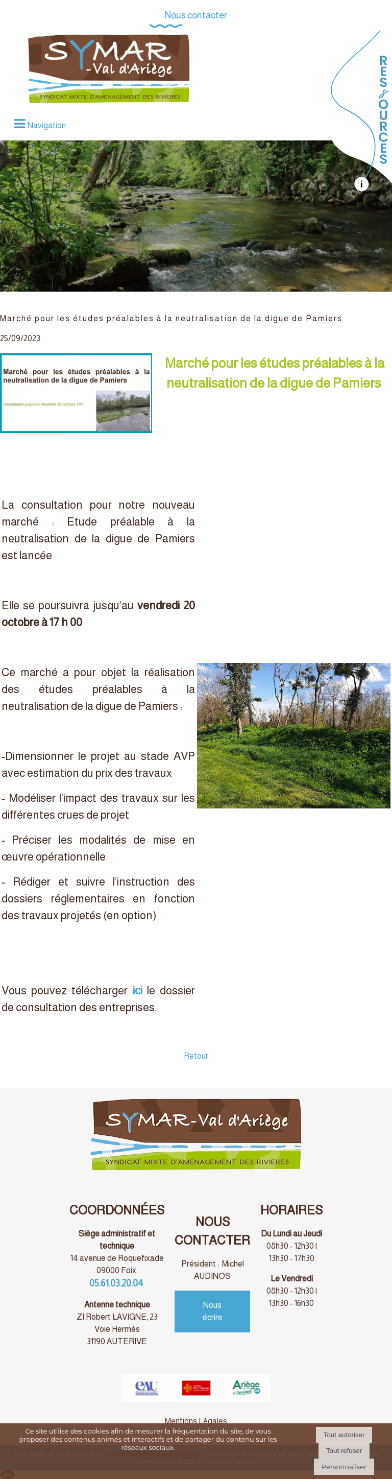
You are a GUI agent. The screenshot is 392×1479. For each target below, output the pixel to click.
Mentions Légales (196, 1421)
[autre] (361, 188)
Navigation (47, 125)
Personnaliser (344, 1467)
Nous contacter (196, 15)
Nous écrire (213, 1311)
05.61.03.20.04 (117, 1283)
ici (137, 990)
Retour (196, 1056)
